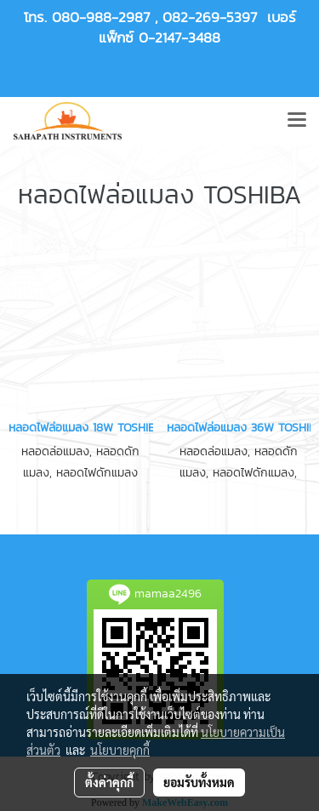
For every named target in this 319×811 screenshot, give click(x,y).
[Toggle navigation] (297, 121)
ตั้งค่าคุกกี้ (109, 782)
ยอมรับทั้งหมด (199, 782)
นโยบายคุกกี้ (120, 749)
